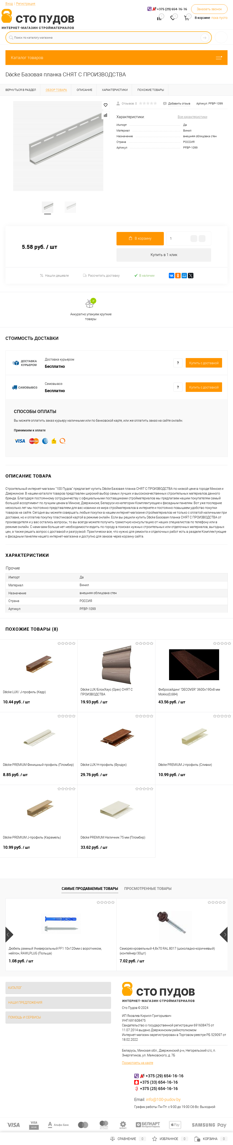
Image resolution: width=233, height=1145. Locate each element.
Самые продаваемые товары (90, 889)
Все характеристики (192, 117)
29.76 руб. (116, 778)
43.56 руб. (194, 706)
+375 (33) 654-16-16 (159, 1083)
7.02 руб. (95, 962)
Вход (9, 3)
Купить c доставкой (204, 364)
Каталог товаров (116, 57)
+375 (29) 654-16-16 (164, 1077)
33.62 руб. (116, 851)
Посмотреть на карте (137, 1064)
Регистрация (25, 3)
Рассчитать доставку (101, 277)
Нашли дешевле (54, 277)
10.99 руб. (194, 778)
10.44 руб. (38, 706)
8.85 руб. (38, 778)
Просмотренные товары (148, 889)
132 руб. (168, 962)
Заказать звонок (209, 9)
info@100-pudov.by (163, 1100)
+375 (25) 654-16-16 (159, 1089)
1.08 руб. (21, 962)
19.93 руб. (116, 706)
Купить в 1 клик (164, 256)
